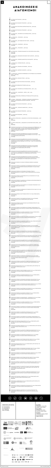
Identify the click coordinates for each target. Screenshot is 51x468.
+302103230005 (7, 406)
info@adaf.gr (6, 409)
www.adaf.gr (6, 410)
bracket (48, 466)
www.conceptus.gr (39, 415)
